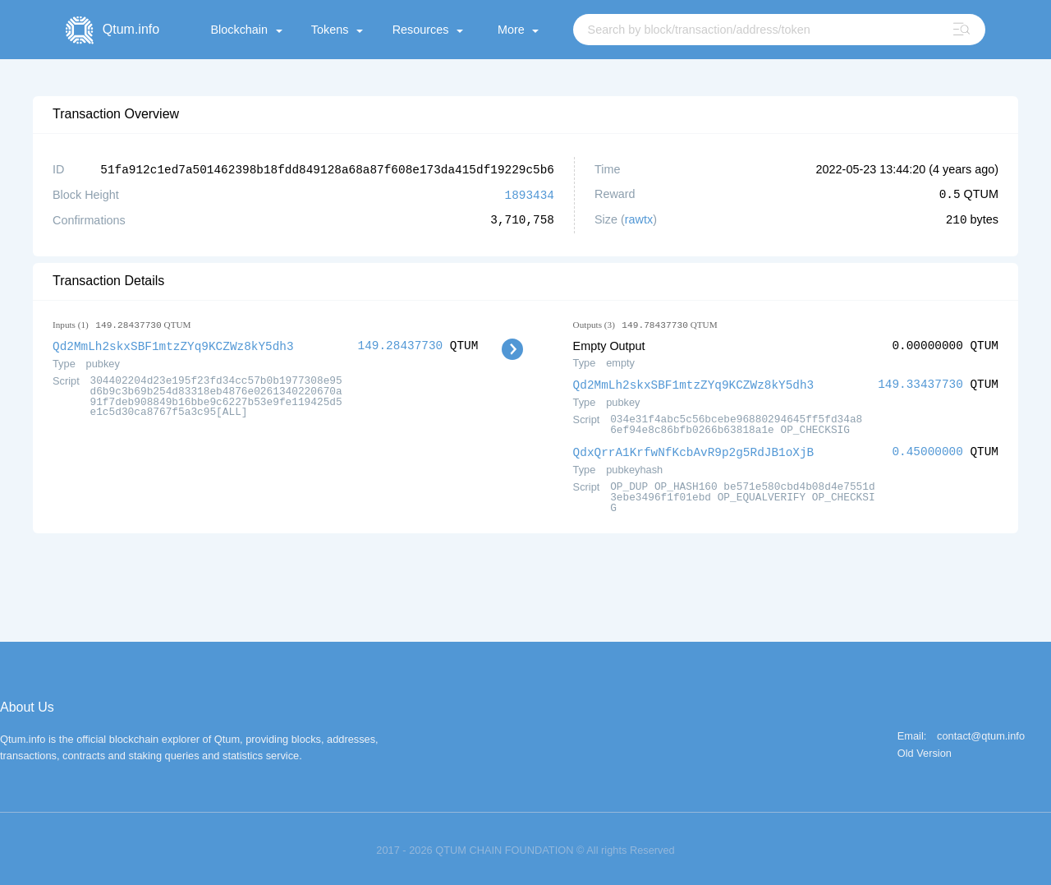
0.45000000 (927, 449)
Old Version (924, 750)
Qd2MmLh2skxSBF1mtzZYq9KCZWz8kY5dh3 (173, 344)
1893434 (529, 193)
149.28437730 (400, 344)
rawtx (639, 218)
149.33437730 (920, 382)
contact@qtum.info (981, 733)
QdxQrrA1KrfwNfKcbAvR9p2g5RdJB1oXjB (694, 449)
